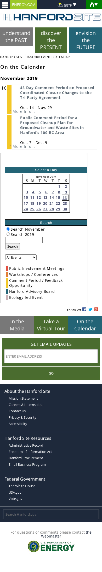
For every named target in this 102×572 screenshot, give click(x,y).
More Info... (24, 111)
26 (38, 208)
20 (45, 203)
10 (26, 197)
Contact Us (17, 410)
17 (26, 203)
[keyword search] (24, 240)
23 (65, 203)
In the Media (17, 325)
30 (65, 208)
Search (12, 246)
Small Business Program (27, 464)
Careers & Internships (25, 404)
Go (51, 373)
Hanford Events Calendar (47, 57)
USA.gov (15, 492)
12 (38, 197)
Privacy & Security (22, 417)
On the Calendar (85, 325)
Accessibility (18, 423)
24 (26, 208)
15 (58, 197)
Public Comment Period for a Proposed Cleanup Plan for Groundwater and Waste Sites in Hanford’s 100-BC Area (52, 125)
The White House (22, 485)
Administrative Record (26, 445)
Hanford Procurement (26, 458)
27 (45, 208)
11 (32, 197)
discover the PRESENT (51, 40)
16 (65, 197)
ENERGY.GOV (23, 4)
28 (51, 208)
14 (51, 197)
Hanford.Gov (11, 57)
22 (58, 203)
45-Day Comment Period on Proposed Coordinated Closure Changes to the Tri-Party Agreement (57, 92)
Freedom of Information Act (30, 451)
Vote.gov (15, 498)
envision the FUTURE (86, 40)
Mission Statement (23, 398)
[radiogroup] (8, 229)
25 (32, 208)
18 (32, 203)
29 (58, 208)
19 (38, 203)
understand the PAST (16, 37)
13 (45, 197)
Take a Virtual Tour (51, 325)
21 (51, 203)
